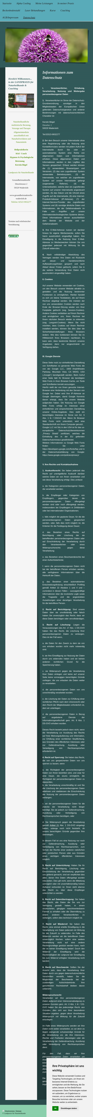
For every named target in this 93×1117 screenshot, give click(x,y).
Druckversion (8, 1111)
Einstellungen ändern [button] (69, 1108)
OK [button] (55, 1108)
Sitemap (18, 1111)
